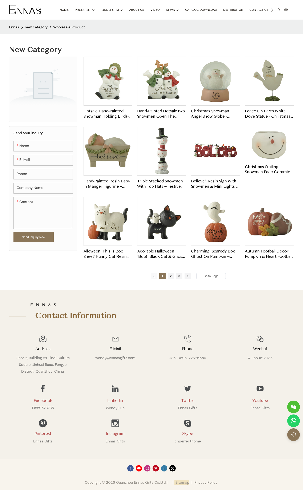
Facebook (43, 400)
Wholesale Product (69, 27)
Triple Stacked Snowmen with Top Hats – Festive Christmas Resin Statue (160, 184)
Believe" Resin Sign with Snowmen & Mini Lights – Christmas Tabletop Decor (214, 184)
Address (42, 348)
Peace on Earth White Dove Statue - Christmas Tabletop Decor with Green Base (267, 114)
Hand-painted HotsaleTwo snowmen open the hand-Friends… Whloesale (161, 114)
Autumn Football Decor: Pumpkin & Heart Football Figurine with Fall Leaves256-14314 (268, 254)
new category (36, 27)
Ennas (14, 27)
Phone (188, 348)
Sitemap (181, 482)
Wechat (260, 348)
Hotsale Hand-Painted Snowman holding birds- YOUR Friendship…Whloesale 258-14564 (106, 114)
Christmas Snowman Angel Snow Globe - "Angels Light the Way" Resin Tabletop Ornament (215, 114)
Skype (187, 433)
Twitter (187, 400)
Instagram (115, 433)
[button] (272, 10)
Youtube (260, 400)
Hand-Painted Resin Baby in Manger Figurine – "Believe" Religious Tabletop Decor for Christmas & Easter (107, 184)
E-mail (115, 348)
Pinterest (43, 433)
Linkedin (115, 400)
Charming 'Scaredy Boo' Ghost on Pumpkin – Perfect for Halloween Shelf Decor (214, 254)
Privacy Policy (205, 482)
